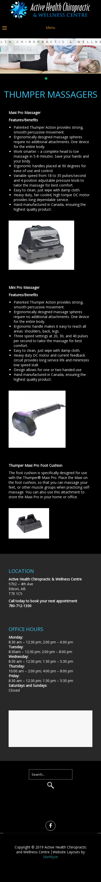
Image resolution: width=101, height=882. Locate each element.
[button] (46, 78)
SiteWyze (50, 856)
